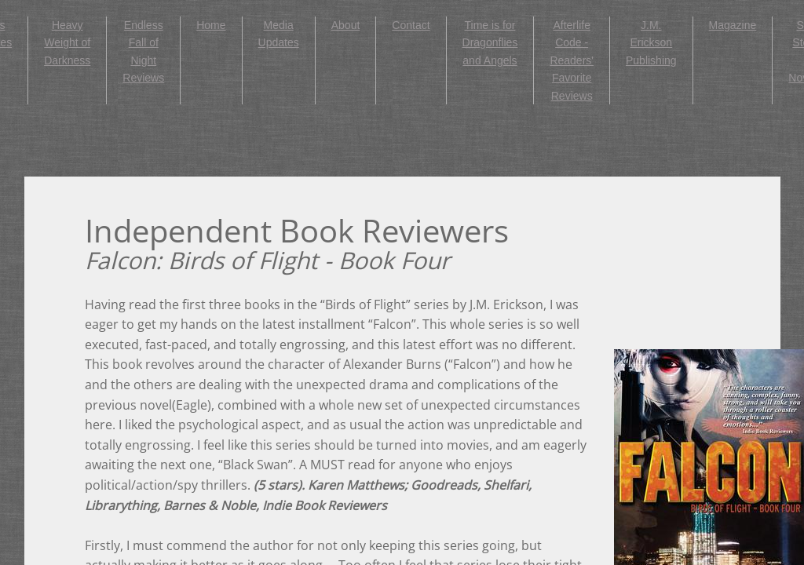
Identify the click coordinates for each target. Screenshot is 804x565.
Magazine (733, 25)
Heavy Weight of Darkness (67, 43)
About (345, 25)
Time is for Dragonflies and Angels (490, 43)
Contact (410, 25)
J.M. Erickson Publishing (651, 43)
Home (210, 25)
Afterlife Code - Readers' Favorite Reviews (572, 60)
